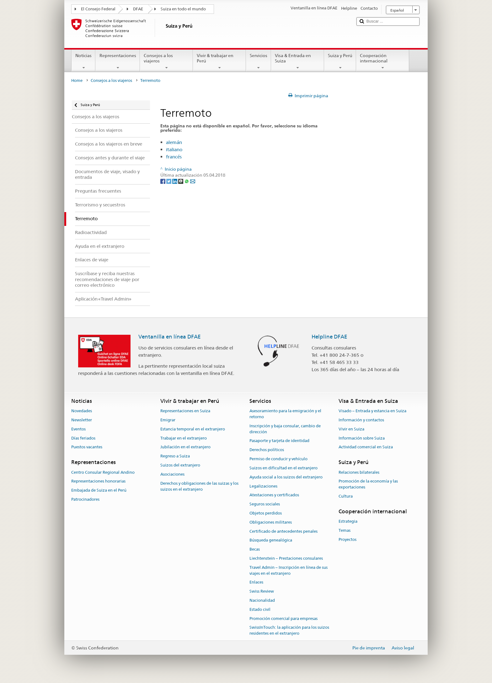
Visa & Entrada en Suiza (297, 61)
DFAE (138, 9)
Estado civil (259, 609)
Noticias (83, 61)
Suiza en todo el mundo (183, 9)
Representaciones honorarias (98, 481)
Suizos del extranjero (180, 465)
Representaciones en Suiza (185, 410)
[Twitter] (169, 181)
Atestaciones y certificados (274, 495)
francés (174, 157)
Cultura (346, 496)
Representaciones (117, 61)
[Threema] (181, 181)
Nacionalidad (262, 600)
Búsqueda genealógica (270, 540)
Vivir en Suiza (351, 429)
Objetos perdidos (265, 513)
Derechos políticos (266, 450)
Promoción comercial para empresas (283, 618)
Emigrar (167, 420)
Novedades (81, 410)
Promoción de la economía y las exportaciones (368, 484)
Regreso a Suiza (175, 456)
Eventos (78, 429)
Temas (344, 530)
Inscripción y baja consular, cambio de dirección (285, 429)
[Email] (192, 181)
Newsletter (81, 420)
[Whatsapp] (187, 181)
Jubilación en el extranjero (185, 447)
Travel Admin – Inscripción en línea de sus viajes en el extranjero (288, 570)
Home (77, 80)
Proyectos (347, 539)
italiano (174, 149)
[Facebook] (163, 181)
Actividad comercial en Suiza (366, 447)
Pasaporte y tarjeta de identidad (279, 441)
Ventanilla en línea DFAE (169, 336)
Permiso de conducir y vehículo (278, 458)
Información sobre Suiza (362, 438)
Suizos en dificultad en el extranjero (283, 468)
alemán (174, 142)
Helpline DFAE (329, 336)
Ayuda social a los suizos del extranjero (286, 477)
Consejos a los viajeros (166, 61)
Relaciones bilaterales (359, 472)
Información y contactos (361, 420)
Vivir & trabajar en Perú (219, 61)
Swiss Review (261, 591)
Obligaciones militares (270, 522)
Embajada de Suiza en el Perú (98, 490)
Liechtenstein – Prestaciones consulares (286, 558)
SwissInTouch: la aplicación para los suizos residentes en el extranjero (289, 630)
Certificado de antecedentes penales (283, 531)
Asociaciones (172, 474)
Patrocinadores (85, 499)
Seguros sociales (264, 504)
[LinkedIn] (175, 181)
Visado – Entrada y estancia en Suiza (372, 410)
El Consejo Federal (98, 9)
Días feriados (83, 438)
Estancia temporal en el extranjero (192, 429)
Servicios (258, 61)
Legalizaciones (263, 486)
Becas (254, 549)
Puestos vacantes (86, 447)
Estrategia (348, 521)
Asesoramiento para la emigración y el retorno (285, 413)
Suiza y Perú (340, 61)
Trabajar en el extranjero (183, 438)
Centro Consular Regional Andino (103, 472)
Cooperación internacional (382, 61)
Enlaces (256, 582)
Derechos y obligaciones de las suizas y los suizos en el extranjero (199, 486)
